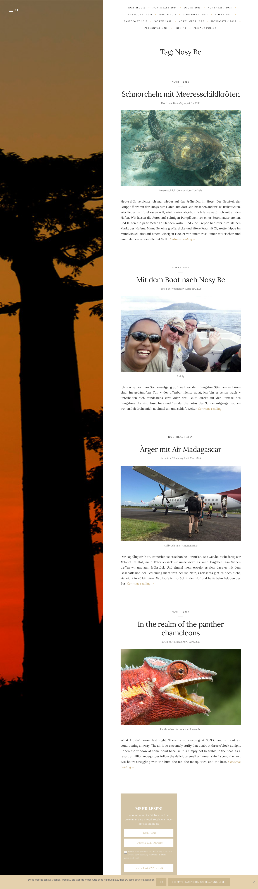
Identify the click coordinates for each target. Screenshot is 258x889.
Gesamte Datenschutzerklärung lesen (199, 882)
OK (161, 882)
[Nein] (253, 882)
